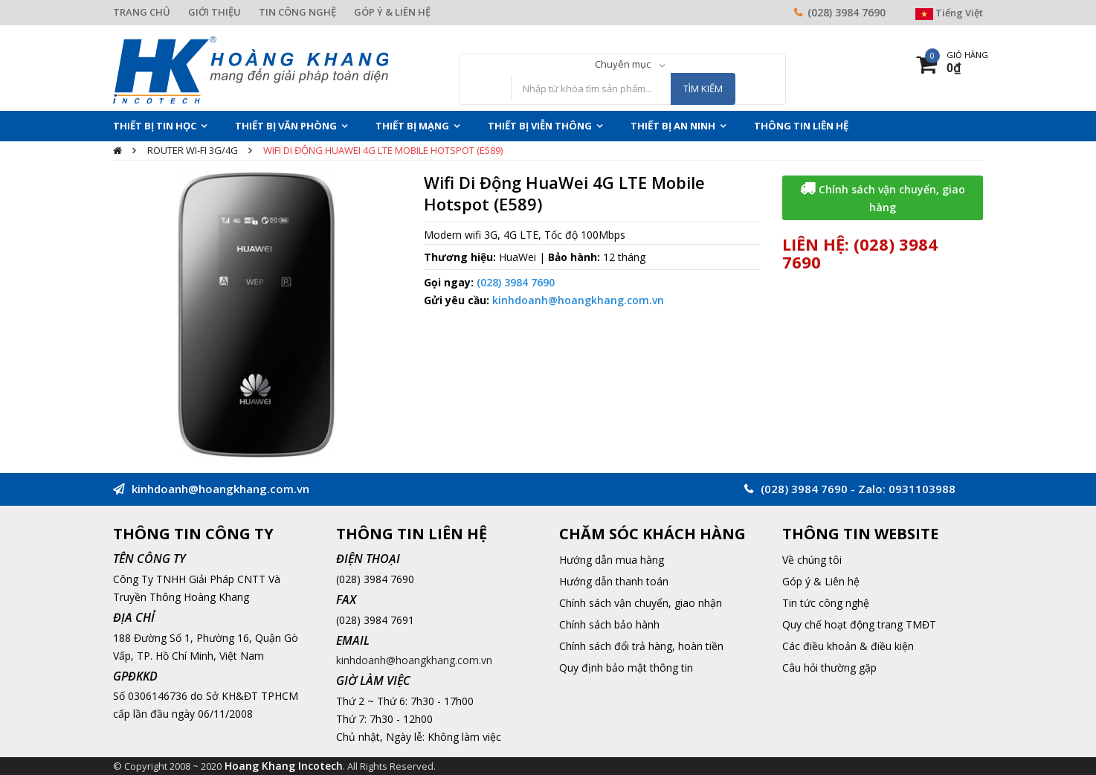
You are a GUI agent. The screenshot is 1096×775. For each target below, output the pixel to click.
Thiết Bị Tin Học (154, 125)
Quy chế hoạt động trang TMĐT (859, 624)
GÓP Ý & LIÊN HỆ (392, 12)
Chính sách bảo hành (609, 624)
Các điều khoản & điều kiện (848, 646)
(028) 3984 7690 (847, 12)
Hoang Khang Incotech (284, 766)
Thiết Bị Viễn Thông (540, 125)
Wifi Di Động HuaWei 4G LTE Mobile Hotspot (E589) (383, 150)
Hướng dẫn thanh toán (613, 581)
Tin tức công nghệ (825, 603)
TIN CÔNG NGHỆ (297, 12)
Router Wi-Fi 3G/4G (192, 150)
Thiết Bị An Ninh (673, 125)
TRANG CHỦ (141, 12)
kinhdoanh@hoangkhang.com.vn (578, 300)
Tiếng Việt (949, 12)
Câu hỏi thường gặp (829, 667)
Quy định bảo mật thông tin (626, 667)
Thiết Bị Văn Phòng (286, 125)
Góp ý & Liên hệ (821, 581)
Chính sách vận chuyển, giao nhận (640, 603)
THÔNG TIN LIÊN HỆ (801, 125)
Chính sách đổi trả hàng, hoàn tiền (641, 646)
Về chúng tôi (812, 560)
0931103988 (922, 488)
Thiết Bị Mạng (412, 125)
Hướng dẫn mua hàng (611, 560)
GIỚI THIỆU (214, 12)
